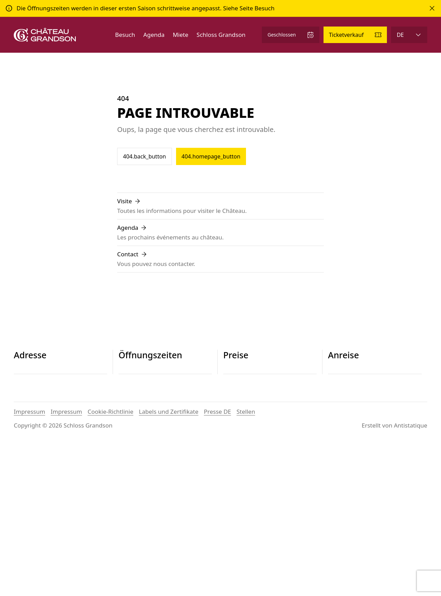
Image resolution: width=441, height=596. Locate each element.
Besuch (125, 35)
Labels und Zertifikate (168, 564)
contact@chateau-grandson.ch (56, 419)
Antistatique (410, 578)
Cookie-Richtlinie (110, 564)
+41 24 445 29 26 (37, 411)
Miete (180, 35)
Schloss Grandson (221, 35)
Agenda (153, 35)
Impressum (29, 564)
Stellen (246, 564)
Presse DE (217, 564)
